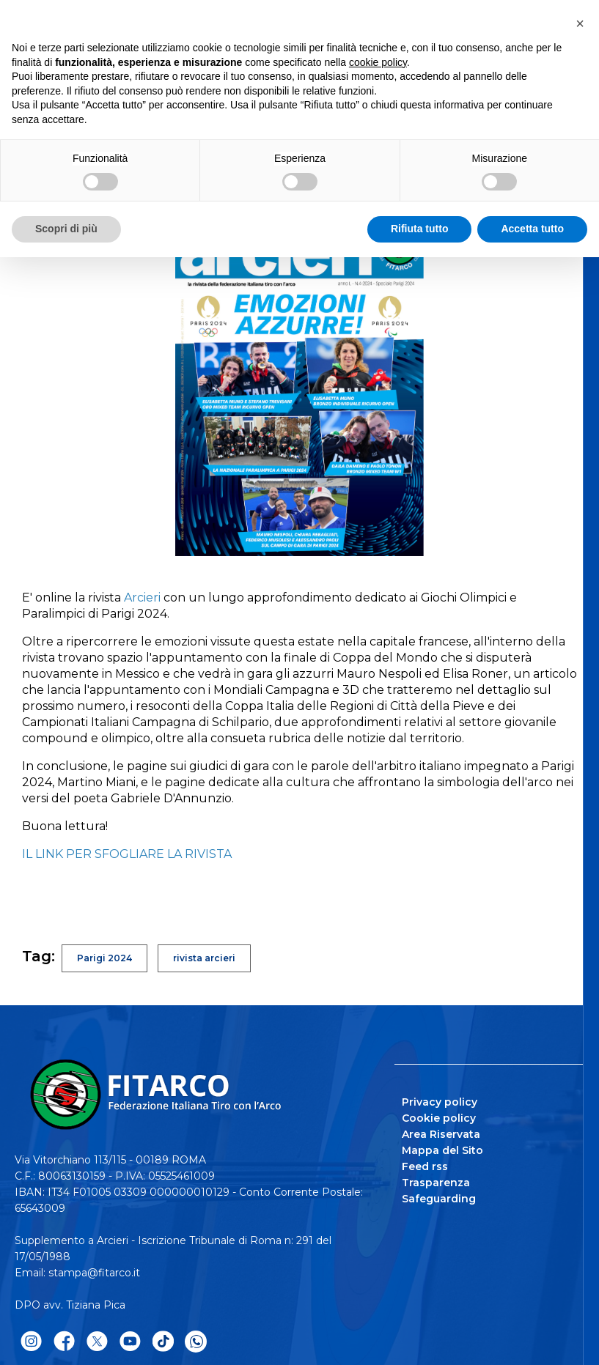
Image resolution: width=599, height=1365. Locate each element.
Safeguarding (439, 1198)
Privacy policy (439, 1102)
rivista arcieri (204, 957)
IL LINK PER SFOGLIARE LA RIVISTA (128, 854)
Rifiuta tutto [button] (420, 228)
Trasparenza (436, 1182)
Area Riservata (441, 1134)
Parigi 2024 (104, 957)
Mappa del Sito (442, 1150)
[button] (580, 23)
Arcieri (142, 597)
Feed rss (425, 1166)
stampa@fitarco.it (94, 1272)
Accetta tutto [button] (532, 228)
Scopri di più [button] (66, 228)
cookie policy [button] (378, 62)
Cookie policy (439, 1118)
